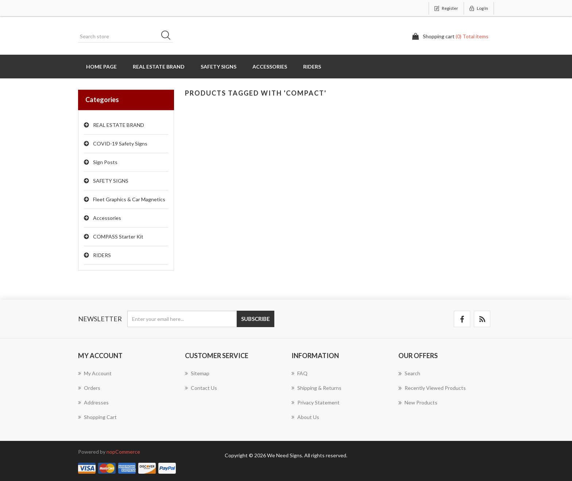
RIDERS (102, 255)
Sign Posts (105, 162)
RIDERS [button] (312, 66)
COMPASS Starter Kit (118, 236)
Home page (101, 66)
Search (168, 36)
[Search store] (125, 36)
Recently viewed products (432, 388)
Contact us (201, 388)
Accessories (107, 218)
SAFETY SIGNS (110, 181)
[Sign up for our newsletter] (182, 319)
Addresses (93, 402)
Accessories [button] (269, 66)
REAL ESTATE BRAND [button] (159, 66)
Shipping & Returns (316, 388)
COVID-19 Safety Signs (120, 143)
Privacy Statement (315, 402)
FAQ (299, 373)
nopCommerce (123, 452)
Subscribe (255, 318)
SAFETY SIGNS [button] (218, 66)
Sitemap (197, 373)
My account (95, 373)
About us (305, 417)
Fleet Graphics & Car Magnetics (129, 199)
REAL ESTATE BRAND (118, 125)
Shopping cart (97, 417)
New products (417, 402)
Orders (89, 388)
